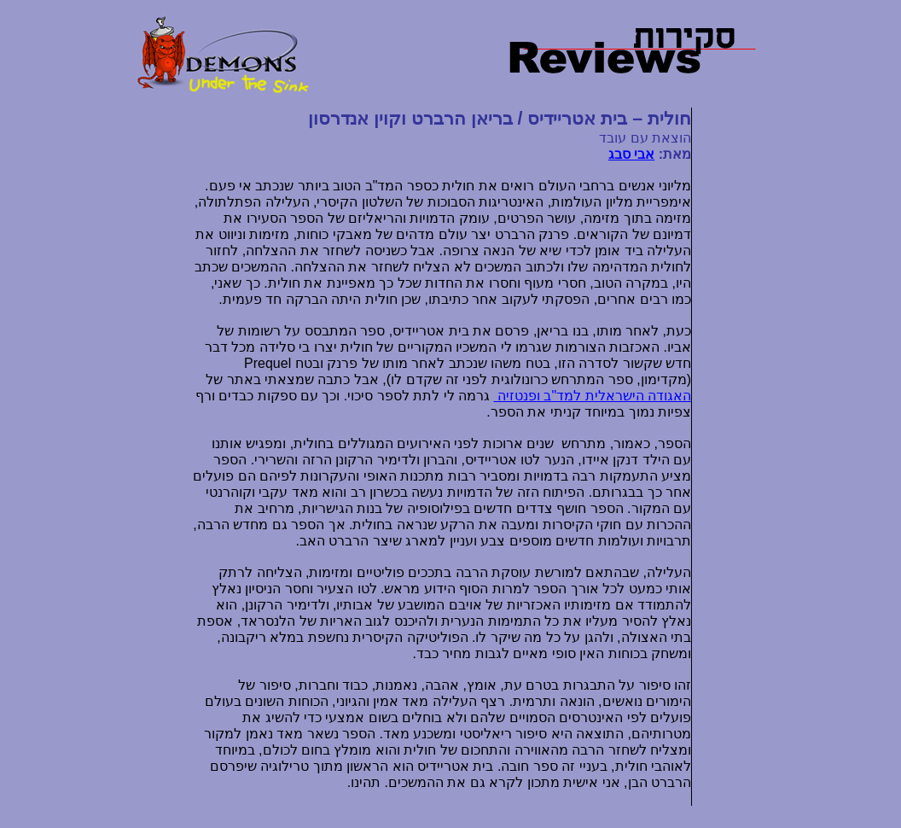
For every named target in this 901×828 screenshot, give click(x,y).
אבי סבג (631, 154)
